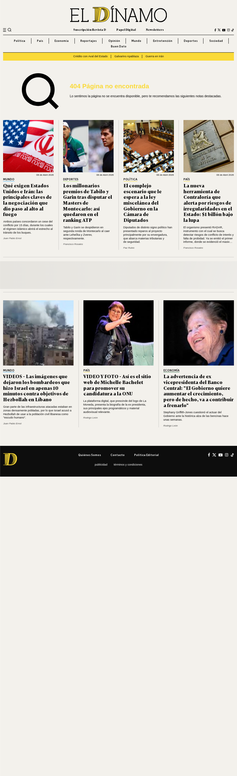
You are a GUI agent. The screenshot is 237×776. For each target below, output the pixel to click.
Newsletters (155, 30)
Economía (61, 40)
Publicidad (101, 464)
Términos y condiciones (128, 464)
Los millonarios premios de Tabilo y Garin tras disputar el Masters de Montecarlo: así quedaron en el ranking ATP (87, 202)
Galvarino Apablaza (126, 56)
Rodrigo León (90, 417)
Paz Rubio (129, 247)
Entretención (162, 40)
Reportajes (88, 40)
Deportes (191, 40)
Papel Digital (126, 30)
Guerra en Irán (155, 56)
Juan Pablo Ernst (12, 238)
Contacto (117, 455)
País (40, 40)
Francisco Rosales (73, 244)
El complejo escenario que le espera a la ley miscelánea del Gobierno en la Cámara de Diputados (142, 202)
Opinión (114, 40)
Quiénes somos (89, 455)
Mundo (136, 40)
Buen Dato (119, 46)
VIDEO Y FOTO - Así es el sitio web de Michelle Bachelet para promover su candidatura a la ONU (117, 385)
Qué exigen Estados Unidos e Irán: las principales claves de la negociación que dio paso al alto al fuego (27, 200)
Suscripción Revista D (89, 30)
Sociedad (216, 40)
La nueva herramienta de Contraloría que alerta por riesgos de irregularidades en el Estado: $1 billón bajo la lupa (208, 202)
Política (19, 40)
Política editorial (146, 455)
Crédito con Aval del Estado (90, 56)
